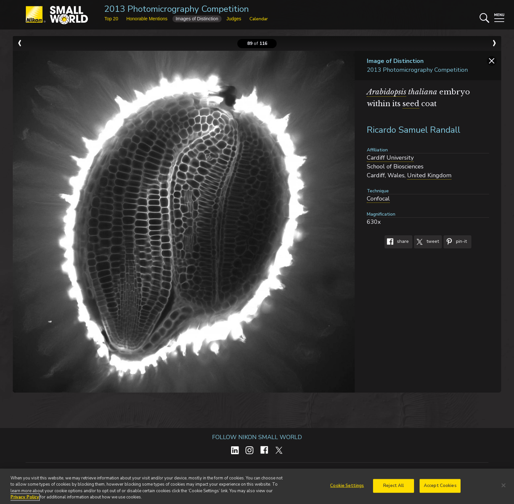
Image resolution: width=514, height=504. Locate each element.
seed (411, 103)
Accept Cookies (440, 488)
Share (397, 241)
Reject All (393, 488)
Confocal (378, 199)
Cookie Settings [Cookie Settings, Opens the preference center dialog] (347, 488)
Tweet (426, 241)
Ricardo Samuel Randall (413, 130)
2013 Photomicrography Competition (176, 9)
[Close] (503, 487)
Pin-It (455, 241)
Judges (234, 18)
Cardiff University (390, 158)
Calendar (258, 19)
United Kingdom (429, 175)
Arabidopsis (386, 91)
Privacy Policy (24, 499)
